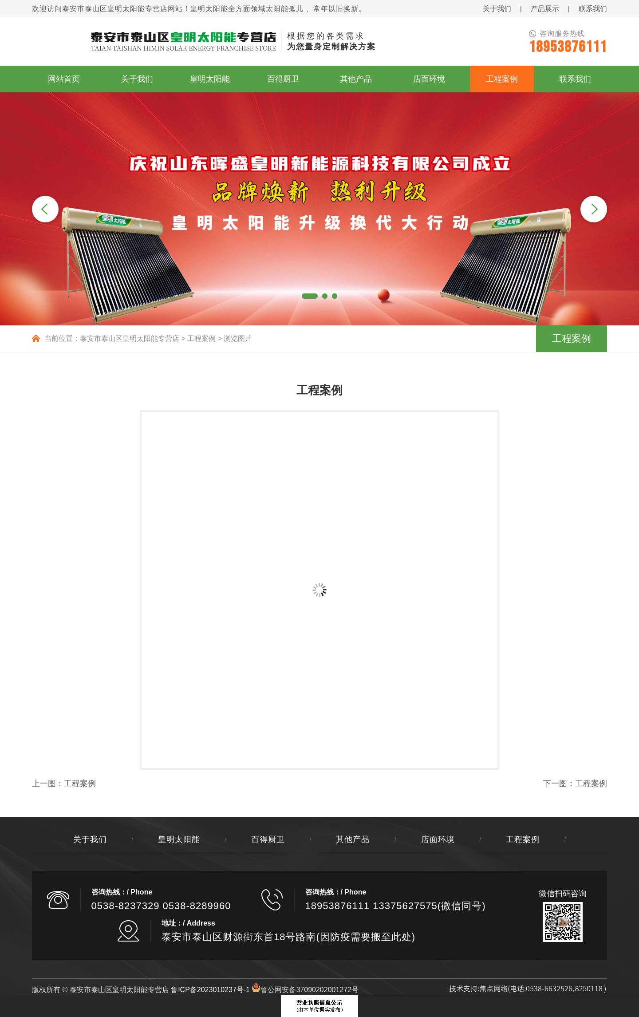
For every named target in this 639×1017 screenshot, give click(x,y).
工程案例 (201, 338)
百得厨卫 (268, 839)
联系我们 (593, 8)
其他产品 (353, 839)
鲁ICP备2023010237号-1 (210, 989)
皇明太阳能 (179, 839)
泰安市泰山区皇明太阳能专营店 (129, 338)
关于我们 (497, 8)
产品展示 (545, 8)
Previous (45, 209)
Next (593, 209)
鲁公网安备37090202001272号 (305, 989)
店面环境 (438, 839)
